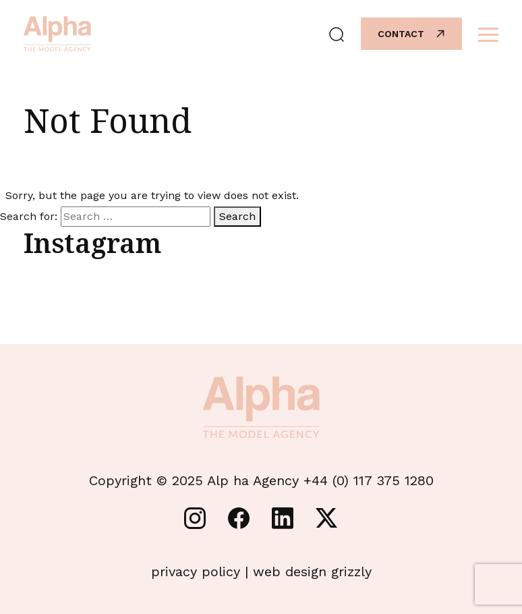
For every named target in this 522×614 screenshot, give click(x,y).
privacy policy (195, 571)
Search (237, 216)
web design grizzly (312, 571)
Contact (412, 34)
